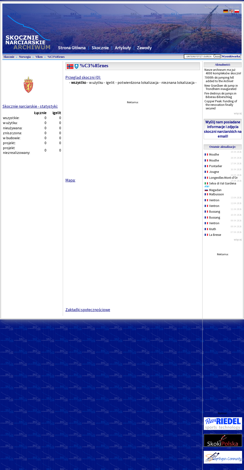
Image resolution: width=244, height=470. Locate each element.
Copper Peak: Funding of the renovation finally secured (220, 104)
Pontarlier (213, 166)
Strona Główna (72, 47)
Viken (39, 56)
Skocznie (100, 47)
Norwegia (25, 56)
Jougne (212, 172)
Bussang (212, 212)
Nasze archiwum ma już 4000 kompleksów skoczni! (222, 71)
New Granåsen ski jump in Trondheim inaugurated (221, 87)
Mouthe (212, 154)
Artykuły (123, 47)
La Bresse (213, 235)
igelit (110, 82)
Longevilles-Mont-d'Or (221, 178)
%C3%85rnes (56, 56)
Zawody (144, 47)
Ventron (212, 200)
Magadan (213, 190)
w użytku (96, 82)
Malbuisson (214, 194)
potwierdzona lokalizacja (137, 82)
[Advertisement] (223, 329)
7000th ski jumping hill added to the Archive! (219, 79)
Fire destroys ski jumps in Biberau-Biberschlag (220, 95)
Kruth (210, 229)
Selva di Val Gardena (221, 184)
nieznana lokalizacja (177, 82)
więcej (238, 113)
